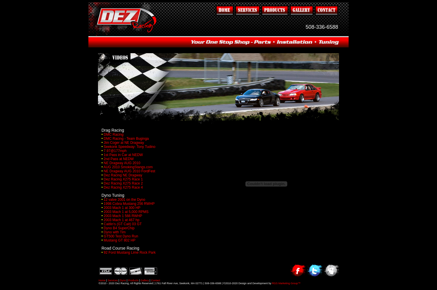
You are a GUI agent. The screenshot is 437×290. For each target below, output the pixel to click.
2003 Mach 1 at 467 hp (122, 220)
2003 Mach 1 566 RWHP (123, 216)
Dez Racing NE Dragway (123, 175)
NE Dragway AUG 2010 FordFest (129, 171)
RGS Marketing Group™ (286, 283)
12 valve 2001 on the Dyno (124, 200)
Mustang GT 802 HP (119, 240)
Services (113, 280)
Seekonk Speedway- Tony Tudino (130, 147)
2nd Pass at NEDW (119, 159)
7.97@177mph (115, 151)
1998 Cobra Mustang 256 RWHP (129, 204)
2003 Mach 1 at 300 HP (122, 208)
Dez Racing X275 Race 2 (123, 183)
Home (102, 280)
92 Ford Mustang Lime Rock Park (130, 252)
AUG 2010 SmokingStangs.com (128, 167)
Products (133, 280)
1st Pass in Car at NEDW (123, 155)
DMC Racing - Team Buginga (126, 139)
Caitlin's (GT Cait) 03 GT (123, 224)
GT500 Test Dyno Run (121, 236)
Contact (155, 280)
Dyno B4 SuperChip (119, 228)
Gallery (145, 280)
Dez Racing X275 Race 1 (123, 179)
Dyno (123, 280)
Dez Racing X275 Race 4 (123, 187)
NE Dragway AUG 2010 (122, 163)
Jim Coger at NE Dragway (124, 143)
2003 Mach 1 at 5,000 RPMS (126, 212)
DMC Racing (114, 135)
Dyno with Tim (115, 232)
